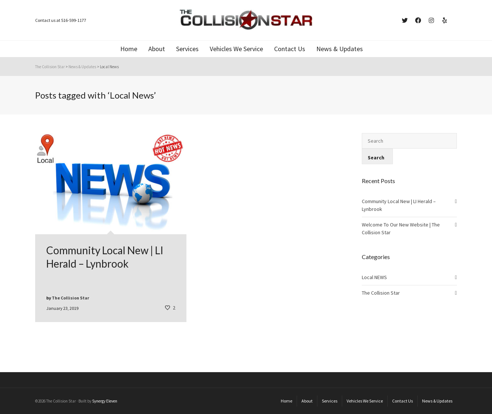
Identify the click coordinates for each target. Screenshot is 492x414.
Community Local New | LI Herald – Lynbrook (399, 205)
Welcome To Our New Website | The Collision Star (401, 228)
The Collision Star (381, 292)
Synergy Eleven (104, 401)
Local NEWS (374, 277)
